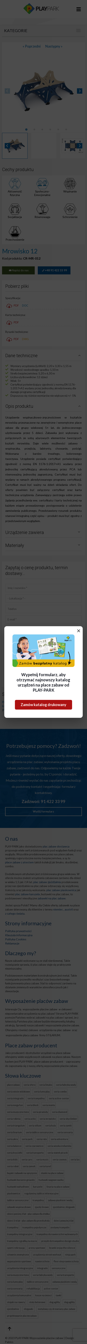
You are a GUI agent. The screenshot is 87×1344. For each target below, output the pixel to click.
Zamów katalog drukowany (43, 704)
